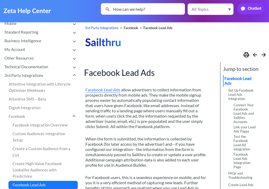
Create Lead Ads (241, 185)
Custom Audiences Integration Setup (39, 137)
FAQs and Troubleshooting (240, 175)
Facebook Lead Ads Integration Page (242, 160)
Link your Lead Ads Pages (245, 129)
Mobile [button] (41, 23)
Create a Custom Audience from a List (41, 151)
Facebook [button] (43, 116)
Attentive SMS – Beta (27, 99)
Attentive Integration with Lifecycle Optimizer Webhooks (40, 87)
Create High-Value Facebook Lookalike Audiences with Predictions (37, 169)
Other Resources (41, 58)
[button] (211, 9)
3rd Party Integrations (41, 75)
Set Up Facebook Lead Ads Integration (241, 94)
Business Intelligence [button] (41, 41)
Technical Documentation (41, 67)
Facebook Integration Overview (40, 125)
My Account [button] (41, 49)
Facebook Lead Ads (102, 89)
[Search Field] (143, 9)
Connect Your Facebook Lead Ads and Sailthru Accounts (244, 113)
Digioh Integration (24, 108)
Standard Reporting (41, 32)
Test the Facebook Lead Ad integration (242, 142)
